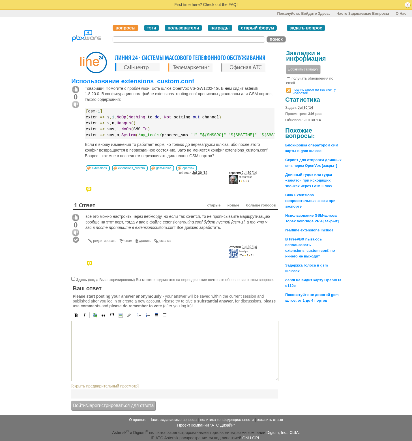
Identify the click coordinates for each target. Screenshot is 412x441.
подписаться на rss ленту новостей (314, 91)
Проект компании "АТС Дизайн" (206, 425)
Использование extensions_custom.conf (132, 81)
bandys (243, 251)
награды (220, 27)
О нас (401, 13)
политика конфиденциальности (227, 419)
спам (128, 241)
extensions (99, 168)
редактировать (104, 241)
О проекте (137, 419)
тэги (151, 27)
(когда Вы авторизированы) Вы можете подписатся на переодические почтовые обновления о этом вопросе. (175, 279)
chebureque (245, 177)
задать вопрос (305, 27)
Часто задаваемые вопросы (362, 13)
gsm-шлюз (163, 168)
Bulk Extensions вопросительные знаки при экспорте (310, 200)
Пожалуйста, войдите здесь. (303, 13)
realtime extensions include (309, 230)
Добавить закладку (303, 69)
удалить (145, 241)
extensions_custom (131, 168)
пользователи (183, 27)
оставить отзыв (270, 419)
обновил (193, 172)
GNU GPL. (251, 438)
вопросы (125, 27)
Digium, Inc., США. (283, 432)
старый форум (257, 27)
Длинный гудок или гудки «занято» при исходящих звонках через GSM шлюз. (309, 180)
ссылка (165, 241)
